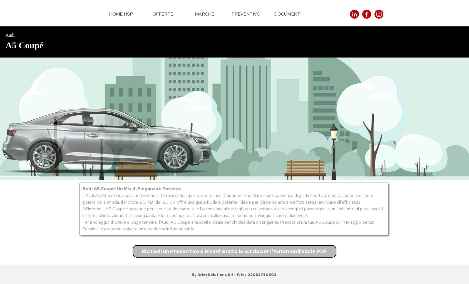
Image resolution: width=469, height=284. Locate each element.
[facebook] (366, 14)
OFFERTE (162, 14)
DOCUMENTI (287, 14)
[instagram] (378, 14)
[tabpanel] (234, 42)
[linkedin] (354, 14)
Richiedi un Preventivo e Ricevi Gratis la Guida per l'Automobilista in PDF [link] (234, 251)
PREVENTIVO (246, 14)
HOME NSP (121, 14)
